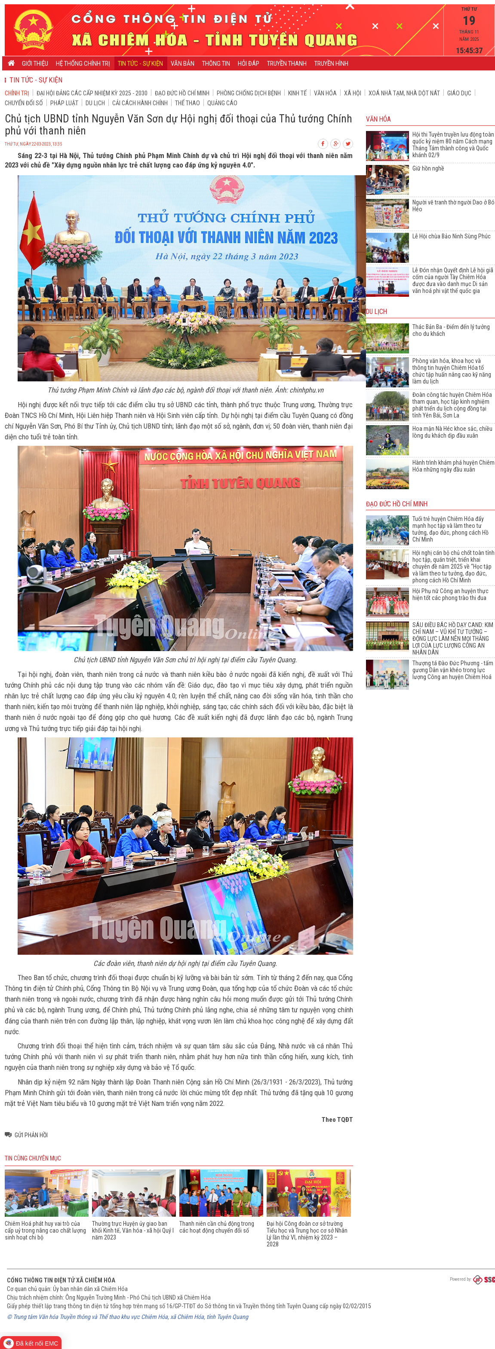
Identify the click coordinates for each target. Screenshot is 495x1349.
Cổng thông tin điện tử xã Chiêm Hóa (61, 1280)
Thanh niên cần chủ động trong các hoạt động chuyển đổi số (216, 1227)
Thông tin (216, 63)
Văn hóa (325, 93)
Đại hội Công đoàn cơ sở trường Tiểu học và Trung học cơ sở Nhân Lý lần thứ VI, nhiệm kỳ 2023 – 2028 (307, 1234)
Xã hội (352, 93)
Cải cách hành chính (140, 103)
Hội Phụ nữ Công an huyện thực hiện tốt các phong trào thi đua (450, 594)
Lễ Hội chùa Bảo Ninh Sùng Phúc (451, 236)
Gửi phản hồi (31, 1135)
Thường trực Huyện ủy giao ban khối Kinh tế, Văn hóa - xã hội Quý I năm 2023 (133, 1230)
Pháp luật (64, 103)
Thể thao (187, 103)
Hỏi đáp (248, 63)
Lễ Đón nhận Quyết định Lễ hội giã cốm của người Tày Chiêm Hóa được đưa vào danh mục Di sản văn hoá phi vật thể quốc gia (452, 280)
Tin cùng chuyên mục (33, 1158)
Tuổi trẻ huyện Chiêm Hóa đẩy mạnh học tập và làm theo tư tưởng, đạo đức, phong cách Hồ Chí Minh (450, 529)
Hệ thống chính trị (83, 63)
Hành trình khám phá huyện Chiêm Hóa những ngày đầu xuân (453, 466)
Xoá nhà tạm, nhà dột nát (404, 93)
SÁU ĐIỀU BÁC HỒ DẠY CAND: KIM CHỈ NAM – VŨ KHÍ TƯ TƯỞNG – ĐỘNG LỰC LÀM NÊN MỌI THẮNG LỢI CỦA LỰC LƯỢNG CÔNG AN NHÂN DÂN (452, 638)
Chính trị (17, 93)
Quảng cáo (222, 103)
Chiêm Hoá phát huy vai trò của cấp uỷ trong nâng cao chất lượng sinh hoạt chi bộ (45, 1230)
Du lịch (95, 103)
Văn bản (182, 63)
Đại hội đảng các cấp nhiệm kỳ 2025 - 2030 (92, 93)
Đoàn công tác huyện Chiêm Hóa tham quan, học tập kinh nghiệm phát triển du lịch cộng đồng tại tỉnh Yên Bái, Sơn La (452, 405)
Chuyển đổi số (24, 103)
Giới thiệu (35, 63)
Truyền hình (331, 63)
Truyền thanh (287, 63)
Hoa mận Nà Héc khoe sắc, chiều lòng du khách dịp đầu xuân (452, 432)
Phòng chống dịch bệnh (249, 93)
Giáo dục (459, 93)
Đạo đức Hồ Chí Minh (182, 93)
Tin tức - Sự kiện (140, 63)
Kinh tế (297, 93)
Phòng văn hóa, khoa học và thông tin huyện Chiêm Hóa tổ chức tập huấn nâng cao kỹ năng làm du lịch (451, 371)
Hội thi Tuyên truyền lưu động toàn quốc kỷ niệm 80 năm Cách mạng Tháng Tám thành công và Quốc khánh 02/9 (453, 144)
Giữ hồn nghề (428, 168)
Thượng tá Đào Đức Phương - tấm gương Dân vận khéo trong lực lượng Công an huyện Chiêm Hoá (452, 670)
